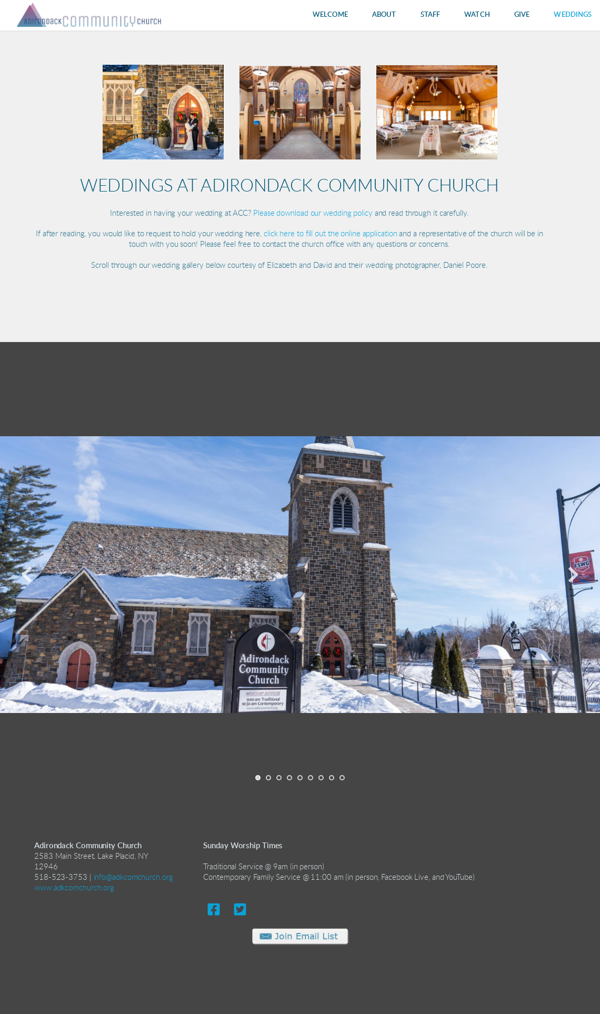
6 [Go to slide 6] (310, 777)
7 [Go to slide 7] (321, 777)
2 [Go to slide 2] (268, 777)
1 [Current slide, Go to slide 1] (258, 777)
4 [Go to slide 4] (289, 777)
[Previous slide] (27, 574)
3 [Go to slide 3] (279, 777)
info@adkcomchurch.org (133, 877)
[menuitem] (330, 15)
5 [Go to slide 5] (300, 777)
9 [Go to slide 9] (342, 777)
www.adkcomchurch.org (74, 888)
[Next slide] (573, 574)
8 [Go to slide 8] (331, 777)
